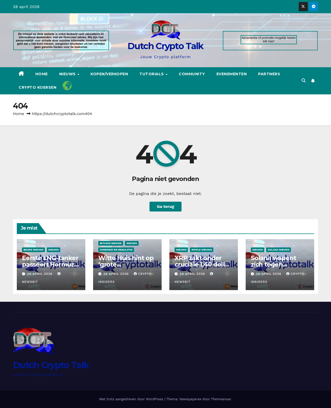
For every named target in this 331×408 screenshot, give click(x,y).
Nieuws (68, 74)
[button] (304, 80)
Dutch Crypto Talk (165, 46)
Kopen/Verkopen (109, 74)
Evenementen (231, 74)
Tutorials (152, 74)
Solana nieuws (278, 249)
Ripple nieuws (201, 249)
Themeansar (221, 399)
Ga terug (165, 206)
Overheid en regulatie (116, 249)
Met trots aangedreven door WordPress (131, 399)
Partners (269, 74)
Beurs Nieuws (33, 249)
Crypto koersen (37, 87)
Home (41, 74)
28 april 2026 (40, 274)
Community (192, 74)
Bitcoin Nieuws (111, 243)
